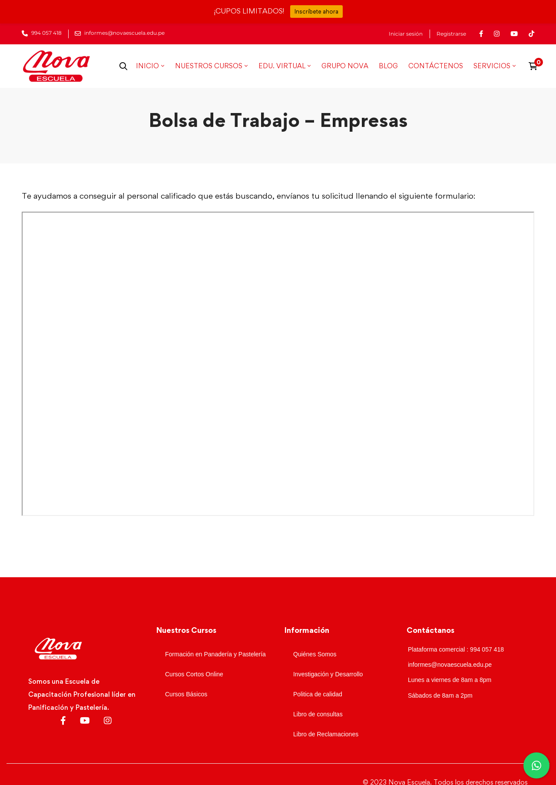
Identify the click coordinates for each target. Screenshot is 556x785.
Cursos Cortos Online (194, 674)
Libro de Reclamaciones (325, 734)
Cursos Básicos (186, 694)
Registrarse (451, 34)
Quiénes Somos (315, 654)
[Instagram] (107, 720)
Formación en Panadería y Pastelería (215, 654)
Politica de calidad (317, 694)
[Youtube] (85, 720)
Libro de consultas (318, 714)
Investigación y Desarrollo (328, 674)
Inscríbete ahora (316, 11)
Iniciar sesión (406, 34)
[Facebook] (63, 720)
